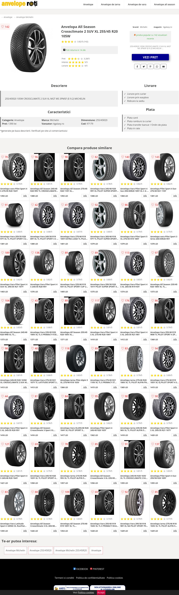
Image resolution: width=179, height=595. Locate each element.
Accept (101, 592)
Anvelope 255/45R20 (40, 550)
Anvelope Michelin (24, 17)
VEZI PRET (150, 57)
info (25, 195)
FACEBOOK (80, 569)
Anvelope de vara (137, 4)
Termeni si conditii (64, 577)
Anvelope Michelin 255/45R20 (71, 550)
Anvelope (88, 4)
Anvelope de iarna (110, 4)
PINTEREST (97, 569)
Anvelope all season (164, 4)
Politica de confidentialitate (90, 577)
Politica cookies (115, 577)
